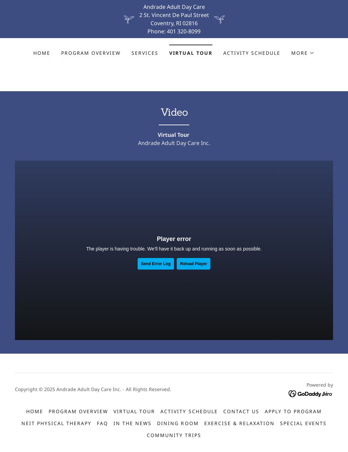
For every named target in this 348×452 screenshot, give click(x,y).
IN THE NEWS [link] (133, 423)
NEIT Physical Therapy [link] (56, 423)
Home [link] (41, 53)
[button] (303, 53)
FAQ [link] (102, 423)
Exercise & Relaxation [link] (239, 423)
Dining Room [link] (177, 423)
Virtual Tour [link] (190, 53)
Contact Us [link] (241, 411)
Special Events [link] (303, 423)
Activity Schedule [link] (251, 53)
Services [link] (145, 53)
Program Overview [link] (91, 53)
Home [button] (34, 411)
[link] (311, 393)
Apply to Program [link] (293, 411)
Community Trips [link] (174, 435)
